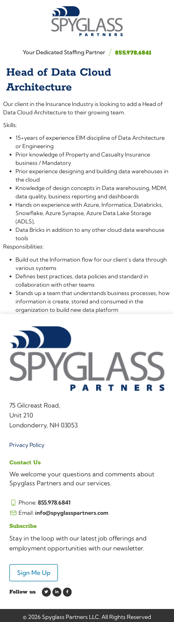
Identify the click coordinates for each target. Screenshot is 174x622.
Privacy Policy (26, 444)
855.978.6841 (133, 53)
